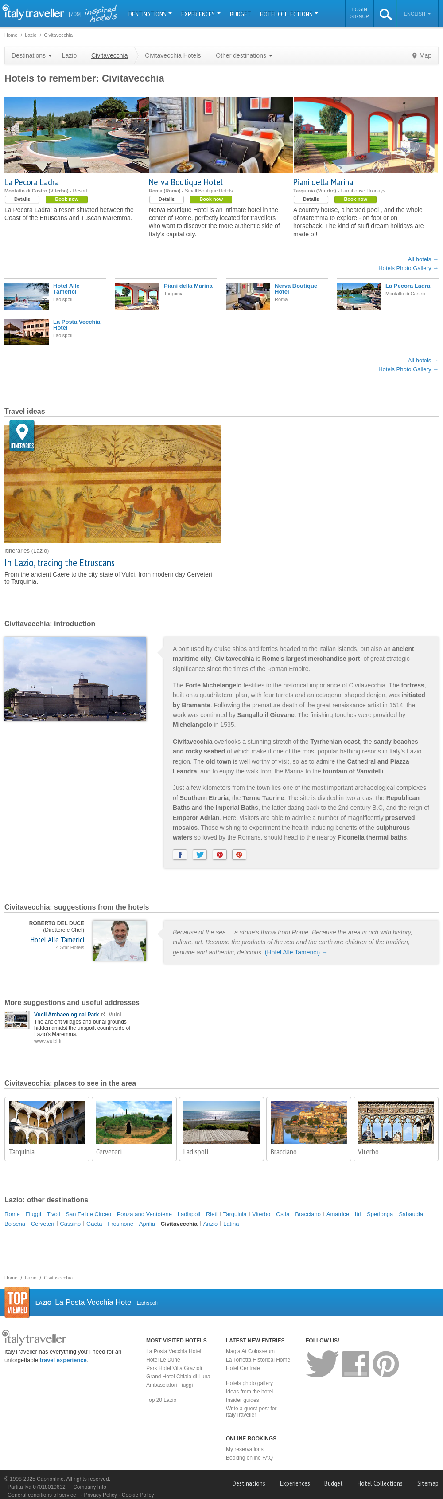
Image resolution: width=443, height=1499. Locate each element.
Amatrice (337, 1214)
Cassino (70, 1223)
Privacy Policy (101, 1495)
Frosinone (120, 1223)
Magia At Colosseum (250, 1351)
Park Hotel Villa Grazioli (174, 1368)
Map (425, 55)
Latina (231, 1223)
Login (359, 9)
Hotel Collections (289, 13)
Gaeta (94, 1223)
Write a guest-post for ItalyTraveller (251, 1411)
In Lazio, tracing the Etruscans (59, 562)
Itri (358, 1214)
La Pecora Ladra (31, 182)
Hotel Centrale (243, 1368)
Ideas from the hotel (249, 1392)
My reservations (245, 1449)
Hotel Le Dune (163, 1360)
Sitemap (428, 1483)
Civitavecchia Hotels (173, 55)
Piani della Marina (323, 182)
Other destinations (244, 55)
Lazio (69, 55)
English (417, 13)
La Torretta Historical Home (258, 1360)
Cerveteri (109, 1151)
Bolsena (14, 1223)
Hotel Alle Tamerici (66, 289)
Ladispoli (195, 1151)
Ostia (282, 1214)
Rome (12, 1214)
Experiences (201, 13)
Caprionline (50, 1479)
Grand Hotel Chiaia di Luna (178, 1376)
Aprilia (147, 1223)
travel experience (63, 1360)
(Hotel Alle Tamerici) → (296, 952)
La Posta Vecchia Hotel (76, 324)
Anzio (210, 1223)
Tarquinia (22, 1151)
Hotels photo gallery (249, 1383)
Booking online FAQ (249, 1458)
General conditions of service (42, 1495)
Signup (359, 16)
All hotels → (423, 259)
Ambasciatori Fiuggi (169, 1385)
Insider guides (242, 1400)
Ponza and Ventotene (144, 1214)
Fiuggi (33, 1214)
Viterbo (368, 1151)
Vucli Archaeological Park (66, 1015)
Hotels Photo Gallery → (408, 268)
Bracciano (284, 1151)
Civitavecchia (179, 1223)
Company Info (89, 1487)
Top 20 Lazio (161, 1400)
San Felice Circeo (88, 1214)
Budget (240, 13)
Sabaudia (411, 1214)
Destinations (150, 13)
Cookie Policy (138, 1495)
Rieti (212, 1214)
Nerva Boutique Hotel (186, 182)
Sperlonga (380, 1214)
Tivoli (53, 1214)
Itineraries (22, 436)
